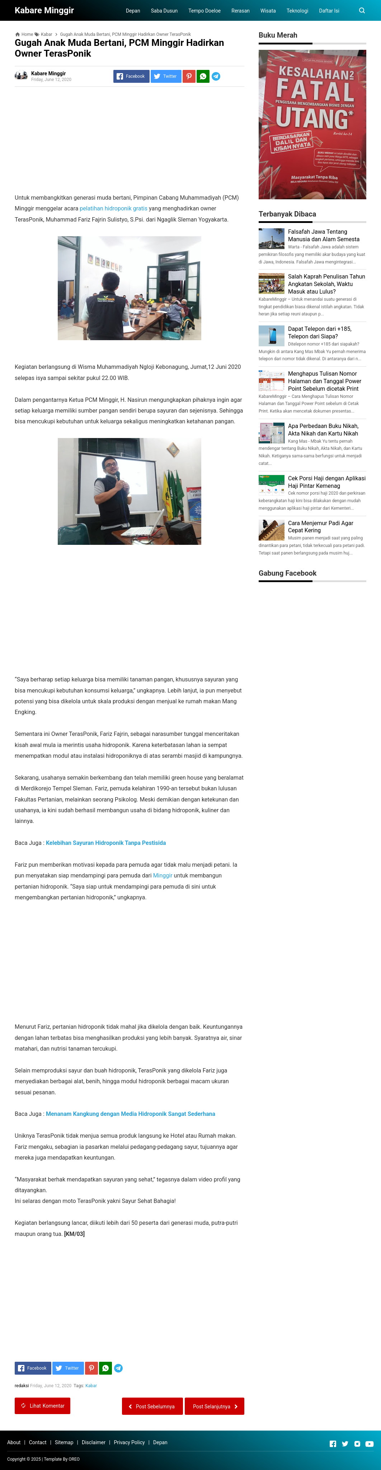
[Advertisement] (129, 142)
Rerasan (240, 11)
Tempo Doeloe (204, 11)
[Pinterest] (189, 76)
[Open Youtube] (369, 1444)
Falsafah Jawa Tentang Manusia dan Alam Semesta (323, 235)
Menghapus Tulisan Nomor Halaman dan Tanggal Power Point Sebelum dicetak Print (324, 381)
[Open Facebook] (333, 1444)
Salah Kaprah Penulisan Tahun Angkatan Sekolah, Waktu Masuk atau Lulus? (326, 284)
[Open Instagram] (357, 1444)
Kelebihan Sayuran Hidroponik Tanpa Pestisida (106, 842)
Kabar (91, 1385)
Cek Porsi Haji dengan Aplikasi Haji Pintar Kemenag (327, 482)
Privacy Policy (129, 1442)
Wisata (268, 11)
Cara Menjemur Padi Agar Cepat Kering (320, 527)
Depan (133, 11)
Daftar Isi (329, 11)
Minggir (163, 875)
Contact (38, 1442)
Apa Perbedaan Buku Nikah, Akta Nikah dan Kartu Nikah (323, 430)
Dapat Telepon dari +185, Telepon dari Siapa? (320, 332)
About (13, 1442)
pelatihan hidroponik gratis (113, 208)
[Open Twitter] (345, 1444)
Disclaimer (93, 1442)
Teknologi (298, 11)
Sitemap (64, 1442)
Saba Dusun (164, 11)
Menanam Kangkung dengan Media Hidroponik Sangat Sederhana (130, 1113)
